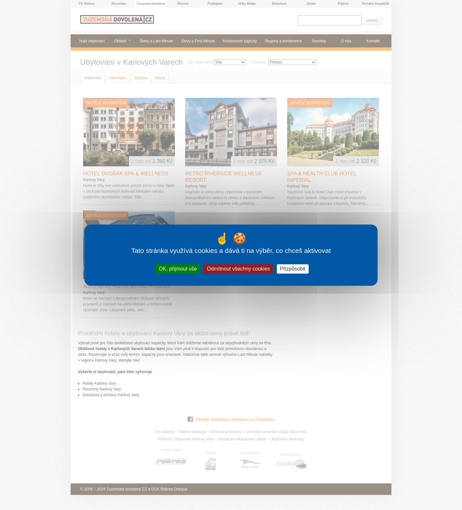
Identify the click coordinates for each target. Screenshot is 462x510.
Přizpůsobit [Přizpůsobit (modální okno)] (292, 269)
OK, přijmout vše (178, 269)
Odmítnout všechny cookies (238, 269)
